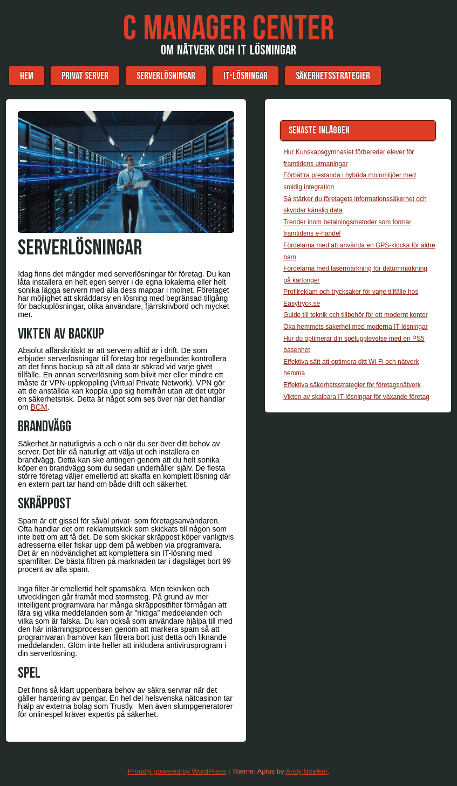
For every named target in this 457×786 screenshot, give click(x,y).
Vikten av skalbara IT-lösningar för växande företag (356, 397)
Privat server (85, 76)
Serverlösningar (166, 76)
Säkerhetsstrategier (333, 76)
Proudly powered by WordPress (177, 771)
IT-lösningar (245, 76)
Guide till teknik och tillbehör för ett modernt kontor (355, 315)
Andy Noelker (306, 771)
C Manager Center (228, 29)
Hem (26, 76)
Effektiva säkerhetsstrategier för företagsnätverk (352, 385)
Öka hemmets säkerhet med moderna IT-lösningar (355, 326)
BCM (39, 407)
